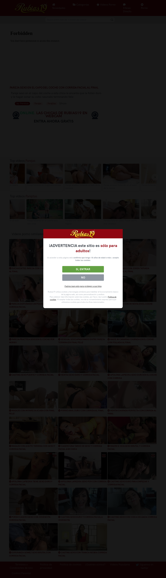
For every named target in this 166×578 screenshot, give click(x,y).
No (83, 277)
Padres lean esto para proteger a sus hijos (83, 286)
